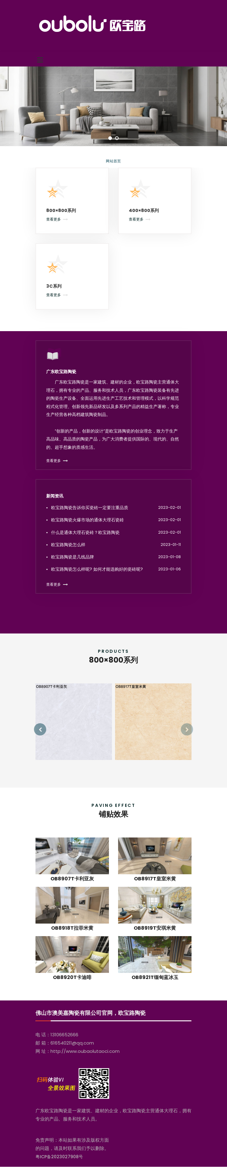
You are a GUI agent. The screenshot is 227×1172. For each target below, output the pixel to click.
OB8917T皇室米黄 (155, 890)
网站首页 (113, 161)
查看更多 (54, 220)
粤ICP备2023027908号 (59, 1162)
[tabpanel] (113, 106)
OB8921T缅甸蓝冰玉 (155, 988)
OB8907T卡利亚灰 (72, 890)
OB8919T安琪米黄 (155, 939)
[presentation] (40, 734)
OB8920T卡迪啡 (72, 988)
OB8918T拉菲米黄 (72, 939)
